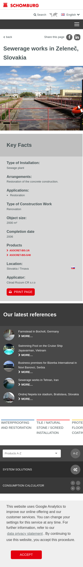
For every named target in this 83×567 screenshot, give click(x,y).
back (9, 37)
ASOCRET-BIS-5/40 (20, 255)
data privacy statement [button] (25, 533)
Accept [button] (26, 554)
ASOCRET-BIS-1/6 (19, 250)
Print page (23, 292)
